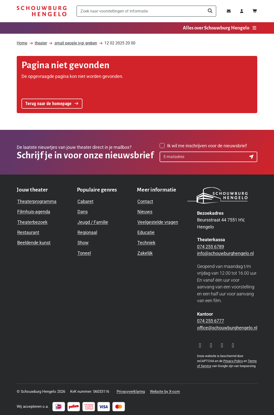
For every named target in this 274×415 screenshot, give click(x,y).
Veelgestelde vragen (157, 220)
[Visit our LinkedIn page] (233, 344)
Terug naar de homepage (51, 101)
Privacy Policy (233, 360)
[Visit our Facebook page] (211, 344)
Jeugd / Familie (92, 220)
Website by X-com (165, 390)
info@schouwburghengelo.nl (225, 252)
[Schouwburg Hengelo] (41, 11)
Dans (82, 210)
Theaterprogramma (36, 200)
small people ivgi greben (75, 41)
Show (83, 241)
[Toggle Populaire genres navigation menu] (97, 189)
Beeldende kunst (33, 241)
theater (41, 41)
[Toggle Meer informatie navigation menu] (156, 189)
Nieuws (144, 210)
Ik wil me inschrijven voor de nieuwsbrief (207, 144)
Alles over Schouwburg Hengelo (220, 27)
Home (22, 41)
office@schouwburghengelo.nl (227, 326)
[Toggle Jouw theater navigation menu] (32, 189)
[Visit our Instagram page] (200, 344)
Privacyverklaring (131, 390)
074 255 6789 (210, 245)
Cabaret (85, 200)
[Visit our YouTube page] (222, 344)
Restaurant (28, 231)
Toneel (84, 251)
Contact (145, 200)
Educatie (146, 231)
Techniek (146, 241)
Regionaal (87, 231)
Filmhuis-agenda (33, 210)
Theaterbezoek (32, 220)
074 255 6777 (210, 319)
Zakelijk (145, 251)
